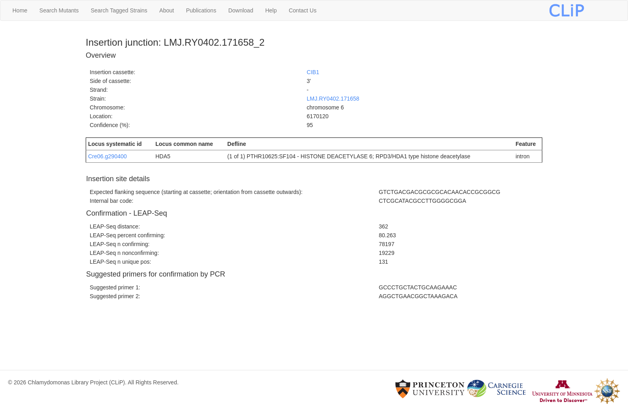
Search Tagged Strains (119, 10)
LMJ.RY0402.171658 (333, 98)
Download (240, 10)
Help (271, 10)
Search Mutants (58, 10)
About (166, 10)
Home (19, 10)
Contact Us (302, 10)
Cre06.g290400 (107, 156)
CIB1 (313, 72)
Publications (201, 10)
